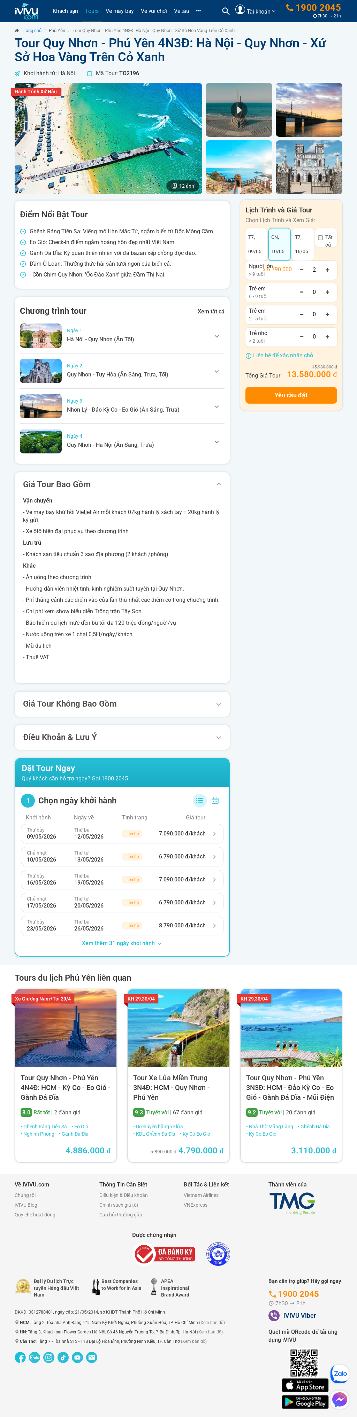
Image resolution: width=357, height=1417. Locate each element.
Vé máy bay (120, 11)
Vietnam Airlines (201, 1195)
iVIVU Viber (299, 1315)
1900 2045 (313, 7)
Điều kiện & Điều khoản (123, 1195)
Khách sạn (65, 11)
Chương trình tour (53, 311)
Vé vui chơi (154, 11)
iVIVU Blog (26, 1205)
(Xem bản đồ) (212, 1322)
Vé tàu (181, 11)
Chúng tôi (25, 1195)
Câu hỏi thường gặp (120, 1214)
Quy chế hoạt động (35, 1214)
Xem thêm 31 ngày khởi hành (122, 943)
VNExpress (195, 1205)
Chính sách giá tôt (118, 1205)
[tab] (122, 336)
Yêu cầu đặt (291, 395)
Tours (93, 10)
